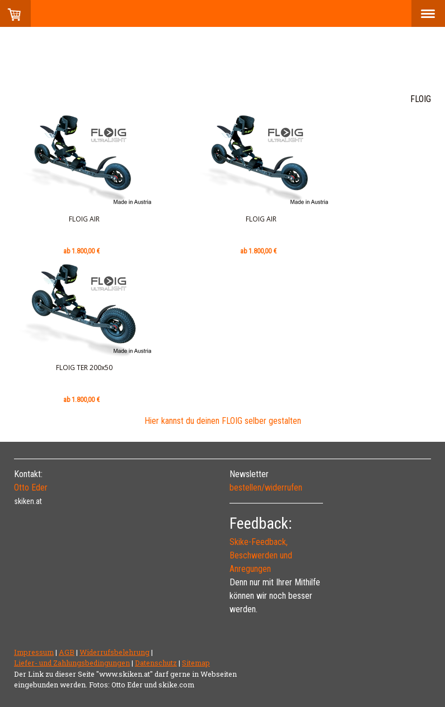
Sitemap (196, 662)
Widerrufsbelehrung (114, 652)
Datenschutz (156, 662)
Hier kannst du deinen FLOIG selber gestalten (222, 420)
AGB (66, 652)
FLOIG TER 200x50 (84, 367)
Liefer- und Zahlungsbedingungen (72, 662)
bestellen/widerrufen (265, 487)
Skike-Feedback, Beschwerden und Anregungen (260, 555)
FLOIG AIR (84, 219)
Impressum (34, 652)
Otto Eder (31, 487)
